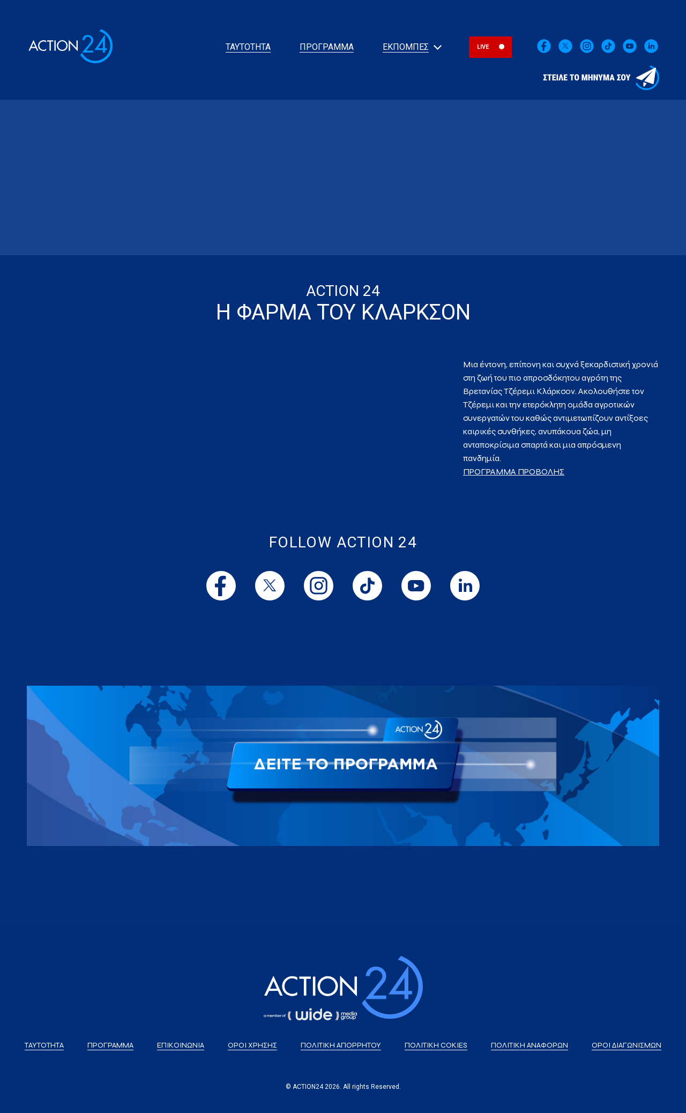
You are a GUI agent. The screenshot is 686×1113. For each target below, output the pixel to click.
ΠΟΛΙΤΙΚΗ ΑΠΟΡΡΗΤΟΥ (341, 1045)
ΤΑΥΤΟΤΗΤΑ (248, 47)
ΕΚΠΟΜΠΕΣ (406, 47)
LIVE (483, 46)
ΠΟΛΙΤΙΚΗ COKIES (436, 1045)
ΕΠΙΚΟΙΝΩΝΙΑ (180, 1045)
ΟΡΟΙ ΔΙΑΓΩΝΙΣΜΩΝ (626, 1045)
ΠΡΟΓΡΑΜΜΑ (327, 47)
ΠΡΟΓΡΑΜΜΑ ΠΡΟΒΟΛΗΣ (513, 471)
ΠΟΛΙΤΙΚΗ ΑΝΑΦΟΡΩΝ (529, 1045)
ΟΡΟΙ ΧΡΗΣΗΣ (252, 1045)
